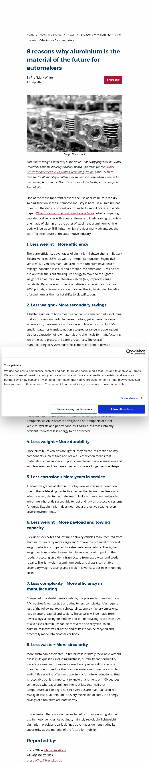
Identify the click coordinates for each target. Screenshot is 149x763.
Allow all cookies (122, 409)
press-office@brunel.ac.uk (44, 760)
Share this (113, 79)
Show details (129, 398)
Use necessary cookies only (74, 409)
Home (30, 34)
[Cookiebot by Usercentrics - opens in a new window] (129, 352)
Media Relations (55, 750)
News (71, 34)
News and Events (50, 34)
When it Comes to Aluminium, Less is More (65, 213)
